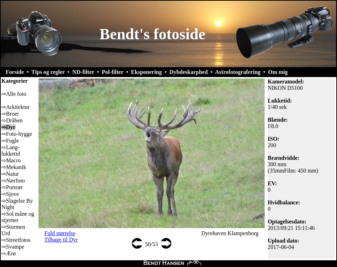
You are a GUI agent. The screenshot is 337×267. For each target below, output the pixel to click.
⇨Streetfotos (15, 240)
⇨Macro (11, 160)
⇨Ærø (8, 253)
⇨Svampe (12, 247)
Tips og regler (48, 72)
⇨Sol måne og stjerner (17, 217)
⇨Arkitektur (15, 107)
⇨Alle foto (13, 94)
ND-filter (83, 72)
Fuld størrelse (60, 233)
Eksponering (146, 72)
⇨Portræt (12, 187)
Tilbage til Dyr (61, 240)
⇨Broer (10, 114)
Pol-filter (112, 72)
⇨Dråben (12, 120)
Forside (15, 72)
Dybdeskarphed (189, 72)
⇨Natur (10, 174)
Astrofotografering (238, 72)
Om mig (278, 72)
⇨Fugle (10, 141)
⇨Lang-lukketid (10, 150)
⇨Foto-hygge (16, 134)
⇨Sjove (10, 194)
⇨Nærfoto (13, 181)
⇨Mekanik (13, 167)
